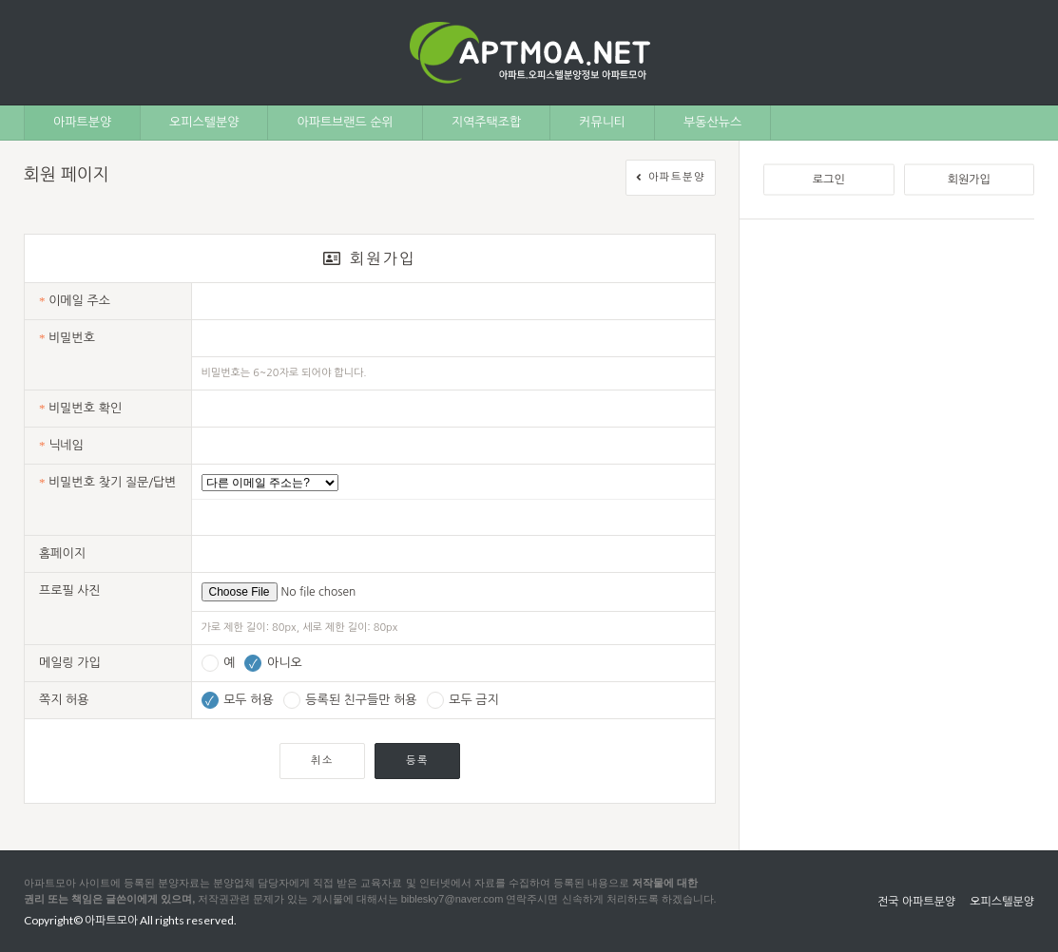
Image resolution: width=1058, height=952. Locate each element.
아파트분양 (82, 122)
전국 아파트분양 (916, 901)
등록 (417, 760)
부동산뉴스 (712, 122)
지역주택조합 (486, 122)
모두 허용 (238, 700)
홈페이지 (62, 553)
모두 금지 (463, 700)
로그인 (829, 179)
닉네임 (61, 445)
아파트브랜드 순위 (345, 122)
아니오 (272, 663)
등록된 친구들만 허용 (350, 700)
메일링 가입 (70, 663)
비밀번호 (67, 338)
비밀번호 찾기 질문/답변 (108, 482)
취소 (322, 760)
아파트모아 (111, 920)
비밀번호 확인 (80, 408)
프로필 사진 (70, 590)
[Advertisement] (898, 362)
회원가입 (969, 179)
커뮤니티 (602, 122)
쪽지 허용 (64, 700)
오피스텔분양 (204, 122)
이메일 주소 (74, 301)
